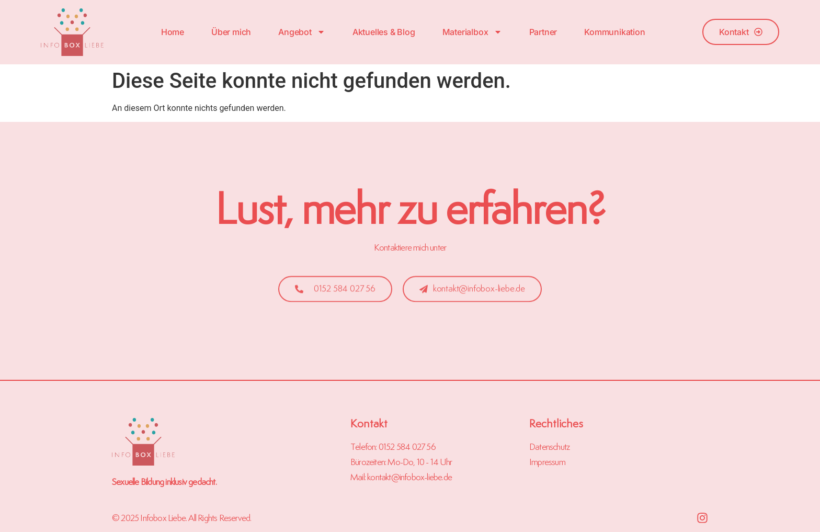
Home (172, 32)
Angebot (301, 32)
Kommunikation (614, 32)
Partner (543, 32)
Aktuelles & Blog (383, 32)
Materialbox (472, 32)
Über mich (231, 32)
